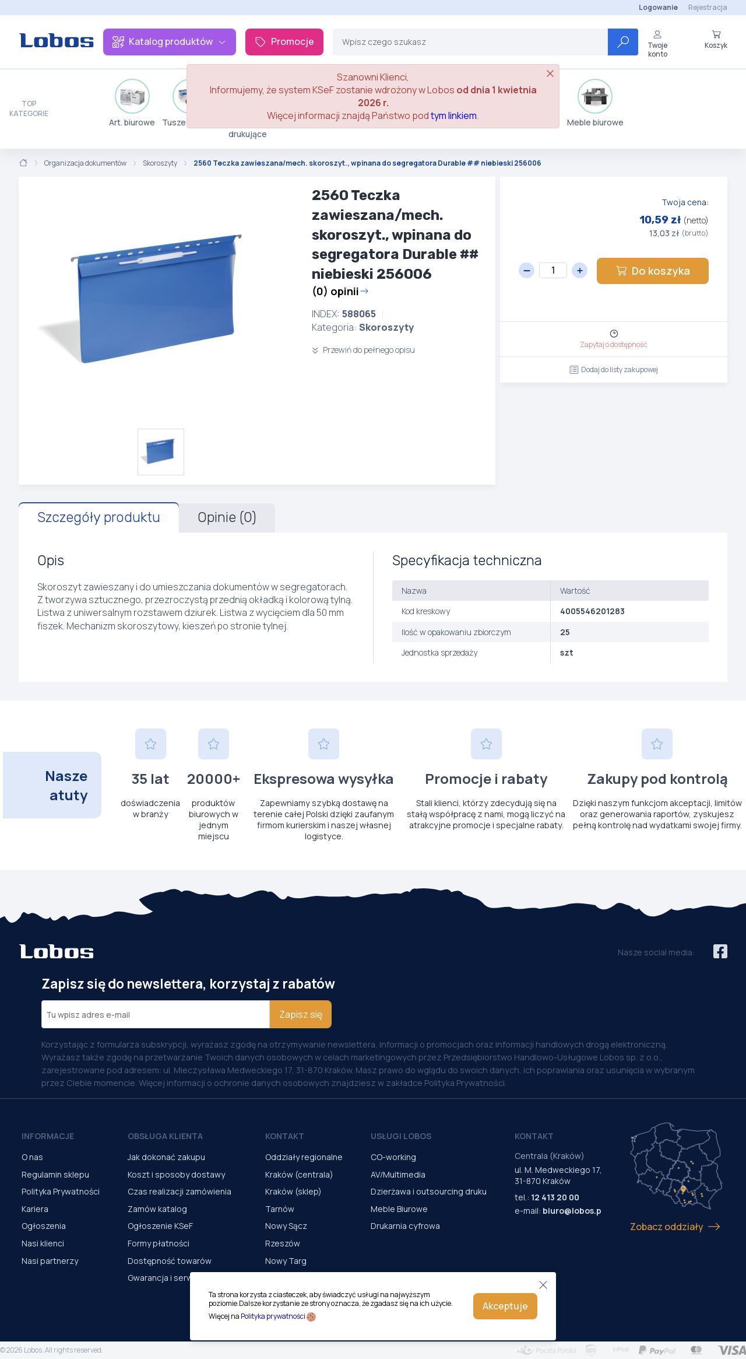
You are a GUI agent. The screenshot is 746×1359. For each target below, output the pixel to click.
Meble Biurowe (399, 1208)
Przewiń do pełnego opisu (363, 349)
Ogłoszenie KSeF (160, 1225)
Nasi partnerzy (50, 1260)
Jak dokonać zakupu (166, 1156)
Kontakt (284, 1135)
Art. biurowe (132, 103)
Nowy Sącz (286, 1225)
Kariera (35, 1208)
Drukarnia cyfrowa (405, 1225)
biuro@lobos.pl (573, 1210)
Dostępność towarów (170, 1260)
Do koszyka (652, 271)
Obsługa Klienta (165, 1135)
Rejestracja (707, 7)
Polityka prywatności (273, 1316)
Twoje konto (657, 44)
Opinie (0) (227, 517)
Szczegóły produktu (98, 517)
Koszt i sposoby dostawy (176, 1174)
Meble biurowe (595, 103)
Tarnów (279, 1208)
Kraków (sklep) (293, 1191)
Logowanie (658, 7)
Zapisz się (300, 1014)
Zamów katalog (157, 1208)
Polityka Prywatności (61, 1191)
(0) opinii (340, 291)
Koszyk (716, 40)
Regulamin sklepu (55, 1174)
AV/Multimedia (398, 1174)
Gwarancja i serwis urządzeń (182, 1277)
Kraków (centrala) (299, 1174)
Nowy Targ (286, 1260)
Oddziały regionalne (304, 1156)
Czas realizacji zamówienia (179, 1191)
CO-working (393, 1156)
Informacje (48, 1135)
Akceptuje (505, 1306)
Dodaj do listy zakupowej (613, 369)
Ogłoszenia (44, 1225)
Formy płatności (158, 1243)
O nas (32, 1156)
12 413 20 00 (555, 1197)
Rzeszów (282, 1243)
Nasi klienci (43, 1243)
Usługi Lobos (401, 1135)
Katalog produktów (169, 41)
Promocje (284, 41)
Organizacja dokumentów (85, 163)
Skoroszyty (160, 163)
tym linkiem (454, 115)
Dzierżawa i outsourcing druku (429, 1191)
